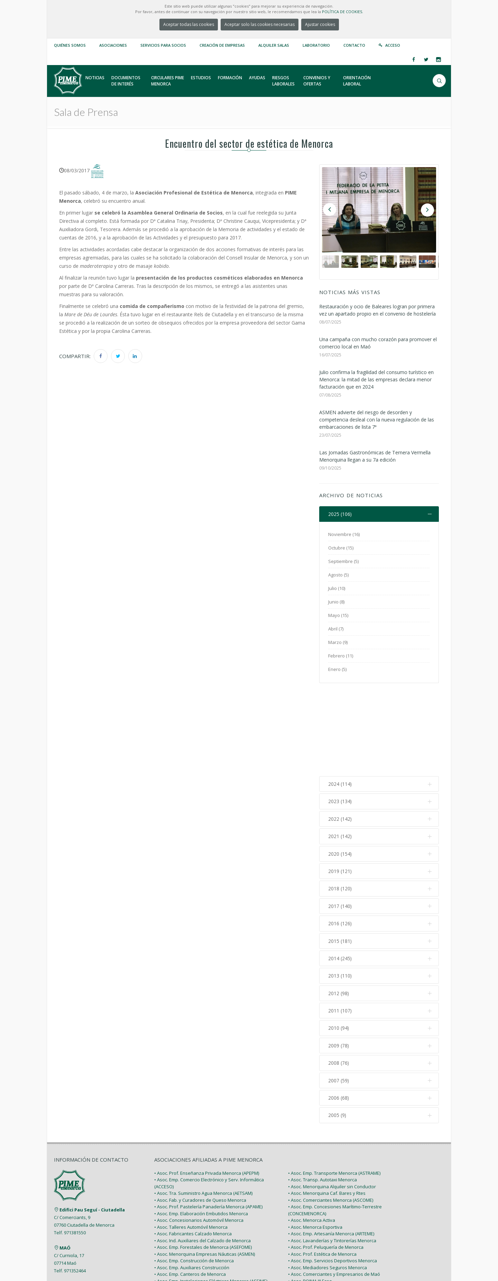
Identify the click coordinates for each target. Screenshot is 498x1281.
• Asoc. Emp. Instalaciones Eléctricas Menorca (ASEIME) (210, 1194)
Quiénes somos (70, 45)
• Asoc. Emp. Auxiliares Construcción (191, 1181)
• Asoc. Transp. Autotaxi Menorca (322, 1093)
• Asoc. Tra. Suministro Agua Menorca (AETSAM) (203, 1106)
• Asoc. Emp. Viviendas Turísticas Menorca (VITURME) (209, 1228)
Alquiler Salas (273, 45)
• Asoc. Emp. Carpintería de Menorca (192, 1208)
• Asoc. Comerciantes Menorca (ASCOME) (330, 1113)
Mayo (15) (338, 615)
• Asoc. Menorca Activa (311, 1133)
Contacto (354, 45)
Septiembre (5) (343, 561)
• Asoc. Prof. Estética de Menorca (322, 1167)
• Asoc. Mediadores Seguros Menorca (327, 1181)
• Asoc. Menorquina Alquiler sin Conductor (332, 1100)
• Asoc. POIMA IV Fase (310, 1201)
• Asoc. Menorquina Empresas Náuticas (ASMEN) (204, 1167)
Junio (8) (336, 602)
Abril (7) (335, 629)
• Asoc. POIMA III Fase (310, 1194)
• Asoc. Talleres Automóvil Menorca (191, 1140)
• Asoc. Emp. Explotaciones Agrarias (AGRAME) (202, 1221)
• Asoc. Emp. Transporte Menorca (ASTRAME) (334, 1086)
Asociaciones (113, 45)
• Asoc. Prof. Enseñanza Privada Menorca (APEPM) (206, 1086)
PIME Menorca (104, 1259)
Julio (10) (336, 588)
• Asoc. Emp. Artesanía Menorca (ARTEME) (331, 1147)
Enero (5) (337, 669)
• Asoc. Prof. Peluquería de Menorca (325, 1160)
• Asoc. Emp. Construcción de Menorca (194, 1174)
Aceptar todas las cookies (188, 24)
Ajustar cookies (320, 24)
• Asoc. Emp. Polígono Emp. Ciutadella (327, 1208)
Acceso (392, 45)
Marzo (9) (338, 642)
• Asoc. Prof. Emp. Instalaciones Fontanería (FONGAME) (211, 1201)
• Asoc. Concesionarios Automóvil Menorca (198, 1133)
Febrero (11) (340, 656)
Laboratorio (316, 45)
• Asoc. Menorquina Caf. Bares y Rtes (327, 1106)
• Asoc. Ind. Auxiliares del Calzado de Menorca (202, 1154)
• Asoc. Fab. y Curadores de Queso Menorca (200, 1113)
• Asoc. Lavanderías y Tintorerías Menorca (332, 1154)
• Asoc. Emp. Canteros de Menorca (190, 1187)
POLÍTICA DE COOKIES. (342, 11)
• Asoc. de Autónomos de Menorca (324, 1221)
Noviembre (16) (344, 535)
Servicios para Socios (163, 45)
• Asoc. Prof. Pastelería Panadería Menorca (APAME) (208, 1120)
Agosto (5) (338, 575)
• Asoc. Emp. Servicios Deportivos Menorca (332, 1174)
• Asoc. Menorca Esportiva (315, 1140)
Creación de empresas (222, 45)
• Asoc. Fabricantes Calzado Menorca (193, 1147)
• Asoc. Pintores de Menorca (183, 1214)
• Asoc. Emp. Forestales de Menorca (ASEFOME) (203, 1160)
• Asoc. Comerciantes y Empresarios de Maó (334, 1187)
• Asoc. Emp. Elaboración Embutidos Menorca (201, 1127)
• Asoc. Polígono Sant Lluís (315, 1214)
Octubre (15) (340, 548)
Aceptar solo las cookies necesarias (259, 24)
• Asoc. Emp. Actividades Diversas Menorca (333, 1228)
